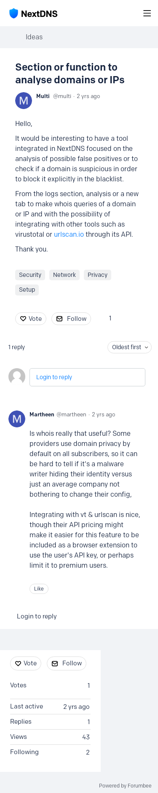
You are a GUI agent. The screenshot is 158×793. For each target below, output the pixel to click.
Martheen (41, 414)
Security (30, 275)
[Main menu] (147, 13)
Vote (35, 319)
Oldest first (126, 347)
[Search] (133, 13)
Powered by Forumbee (125, 786)
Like (39, 588)
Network (64, 275)
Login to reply (54, 377)
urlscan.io (69, 234)
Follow (76, 319)
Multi (43, 96)
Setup (27, 289)
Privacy (97, 275)
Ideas (34, 37)
